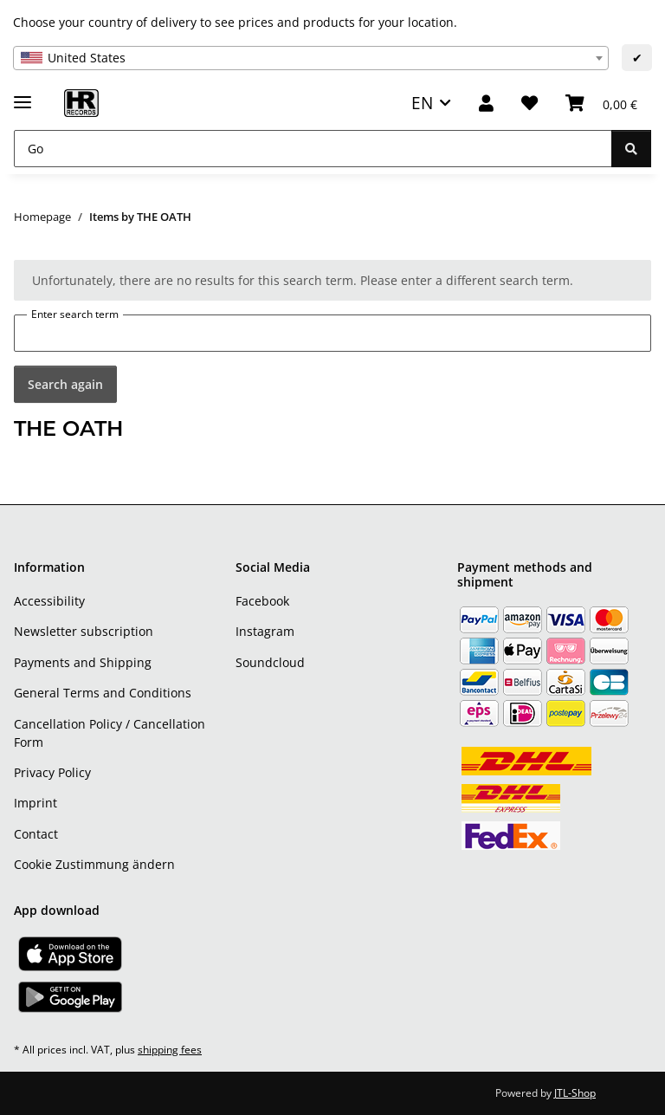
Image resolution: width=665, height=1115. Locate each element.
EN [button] (422, 102)
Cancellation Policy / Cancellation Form (109, 733)
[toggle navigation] (22, 95)
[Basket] (601, 103)
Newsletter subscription (83, 631)
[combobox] (311, 58)
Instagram (265, 631)
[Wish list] (529, 103)
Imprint (35, 802)
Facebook (262, 601)
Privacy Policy (52, 772)
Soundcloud (270, 662)
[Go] (313, 148)
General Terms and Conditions (102, 692)
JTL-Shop (575, 1093)
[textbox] (311, 58)
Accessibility (49, 601)
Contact (36, 834)
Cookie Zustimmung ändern (94, 864)
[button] (486, 103)
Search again (65, 384)
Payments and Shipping (83, 662)
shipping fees (170, 1049)
